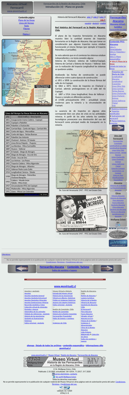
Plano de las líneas (26, 20)
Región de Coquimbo (61, 311)
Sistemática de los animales (34, 311)
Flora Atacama (118, 200)
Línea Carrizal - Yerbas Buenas (118, 89)
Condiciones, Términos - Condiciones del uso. (64, 262)
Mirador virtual (86, 316)
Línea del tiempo (26, 23)
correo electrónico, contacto (66, 374)
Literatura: (6, 254)
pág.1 (89, 17)
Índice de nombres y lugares (64, 270)
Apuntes (27, 293)
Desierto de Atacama (118, 209)
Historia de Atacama (118, 198)
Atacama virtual (117, 24)
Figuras (26, 28)
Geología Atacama (118, 205)
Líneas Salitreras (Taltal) (118, 165)
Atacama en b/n (87, 318)
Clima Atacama (118, 207)
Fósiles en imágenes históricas (64, 300)
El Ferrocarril (86, 309)
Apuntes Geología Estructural (35, 298)
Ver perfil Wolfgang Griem (64, 377)
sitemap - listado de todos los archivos (44, 345)
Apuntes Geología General (34, 296)
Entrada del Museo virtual (62, 293)
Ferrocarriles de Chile (118, 29)
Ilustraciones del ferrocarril (117, 117)
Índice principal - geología (34, 323)
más (114, 105)
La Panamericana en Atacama (118, 189)
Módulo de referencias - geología (36, 314)
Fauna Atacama (118, 202)
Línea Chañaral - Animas (118, 160)
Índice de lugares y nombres (63, 318)
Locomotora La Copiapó (118, 172)
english (103, 23)
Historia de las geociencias (34, 316)
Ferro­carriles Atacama (118, 19)
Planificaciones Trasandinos (118, 178)
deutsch (96, 23)
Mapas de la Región (88, 321)
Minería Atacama (118, 196)
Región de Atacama (88, 296)
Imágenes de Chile (60, 323)
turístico (118, 27)
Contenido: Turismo (78, 267)
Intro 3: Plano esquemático (115, 57)
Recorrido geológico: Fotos (34, 305)
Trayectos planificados (115, 112)
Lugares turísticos (87, 298)
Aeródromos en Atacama (118, 215)
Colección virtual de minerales (35, 307)
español (88, 23)
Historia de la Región (118, 185)
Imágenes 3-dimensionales (86, 324)
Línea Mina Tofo (118, 86)
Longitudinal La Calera (118, 146)
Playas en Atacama (118, 212)
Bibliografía (85, 334)
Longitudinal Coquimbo (117, 82)
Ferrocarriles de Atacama (88, 355)
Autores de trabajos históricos (64, 302)
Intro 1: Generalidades (116, 48)
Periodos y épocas (31, 309)
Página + (26, 34)
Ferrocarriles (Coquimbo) (62, 316)
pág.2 (95, 17)
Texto (26, 25)
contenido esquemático (73, 345)
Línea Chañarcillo (119, 93)
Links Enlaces (86, 332)
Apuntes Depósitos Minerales (35, 300)
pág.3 (102, 17)
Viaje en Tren (118, 175)
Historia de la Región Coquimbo (65, 314)
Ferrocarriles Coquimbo (118, 142)
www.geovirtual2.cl (31, 194)
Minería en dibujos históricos (64, 298)
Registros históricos (119, 109)
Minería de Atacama (88, 302)
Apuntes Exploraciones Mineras (36, 302)
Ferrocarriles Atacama (52, 267)
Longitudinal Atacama (117, 77)
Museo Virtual (53, 355)
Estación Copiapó (118, 168)
